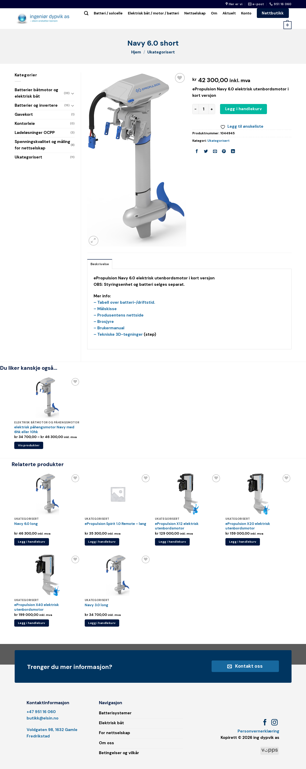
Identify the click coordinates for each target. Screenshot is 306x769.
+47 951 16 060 (41, 711)
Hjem (136, 52)
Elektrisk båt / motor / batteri (153, 13)
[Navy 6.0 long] (47, 494)
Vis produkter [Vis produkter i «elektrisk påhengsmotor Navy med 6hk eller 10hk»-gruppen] (28, 445)
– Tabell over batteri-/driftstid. (124, 302)
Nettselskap (195, 13)
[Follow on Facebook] (265, 722)
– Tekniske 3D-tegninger (118, 334)
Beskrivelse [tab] (99, 264)
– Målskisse (105, 308)
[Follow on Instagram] (274, 722)
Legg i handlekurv (243, 108)
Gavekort (24, 114)
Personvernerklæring (258, 731)
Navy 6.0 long (26, 523)
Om (214, 13)
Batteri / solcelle (108, 13)
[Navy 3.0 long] (118, 575)
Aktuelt (229, 13)
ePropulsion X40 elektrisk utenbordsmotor (36, 607)
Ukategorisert (161, 52)
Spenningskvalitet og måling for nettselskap (42, 145)
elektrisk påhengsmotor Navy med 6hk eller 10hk (44, 429)
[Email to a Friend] (215, 152)
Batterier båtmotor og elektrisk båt (36, 93)
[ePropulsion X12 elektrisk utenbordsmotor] (188, 494)
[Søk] (86, 13)
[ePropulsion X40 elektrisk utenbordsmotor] (47, 575)
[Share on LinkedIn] (233, 152)
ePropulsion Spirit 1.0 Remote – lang (115, 523)
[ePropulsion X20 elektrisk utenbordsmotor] (258, 494)
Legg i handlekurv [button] (31, 541)
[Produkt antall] (203, 109)
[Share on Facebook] (197, 152)
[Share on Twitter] (206, 152)
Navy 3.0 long (96, 605)
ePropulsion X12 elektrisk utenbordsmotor (177, 526)
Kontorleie (25, 123)
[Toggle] (73, 93)
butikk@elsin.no (42, 718)
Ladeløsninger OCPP (35, 132)
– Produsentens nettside (119, 315)
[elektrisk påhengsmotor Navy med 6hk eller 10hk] (47, 397)
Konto (246, 13)
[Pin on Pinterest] (224, 152)
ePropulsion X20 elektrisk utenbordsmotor (247, 526)
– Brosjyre (104, 321)
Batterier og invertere (36, 105)
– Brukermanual (109, 328)
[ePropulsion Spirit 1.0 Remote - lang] (118, 494)
